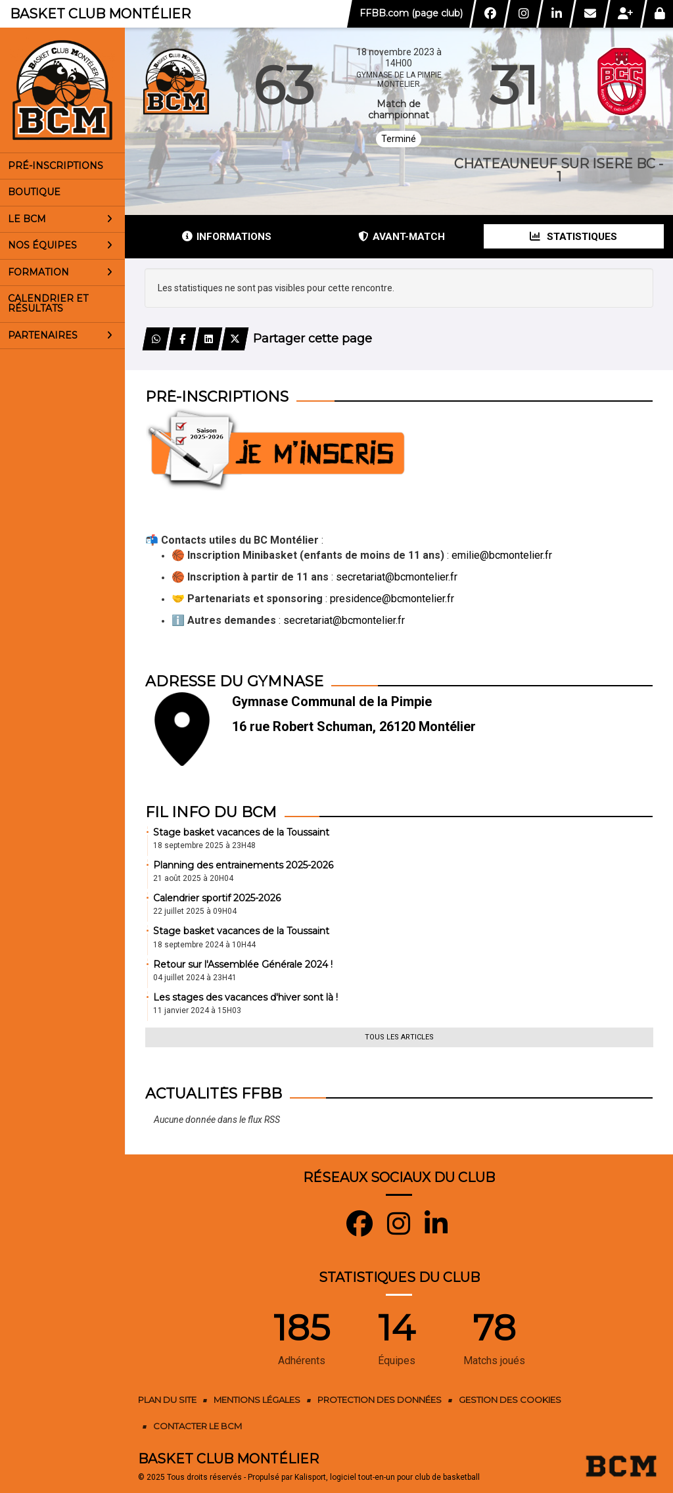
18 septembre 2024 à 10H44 (204, 944)
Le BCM (60, 219)
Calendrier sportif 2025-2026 (217, 898)
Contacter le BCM (197, 1426)
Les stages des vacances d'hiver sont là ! (245, 997)
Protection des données (379, 1399)
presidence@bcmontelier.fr (392, 598)
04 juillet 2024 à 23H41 (195, 977)
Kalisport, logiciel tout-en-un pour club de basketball (387, 1477)
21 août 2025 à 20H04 (193, 878)
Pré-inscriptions (55, 166)
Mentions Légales (257, 1399)
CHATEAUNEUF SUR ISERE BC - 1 (558, 170)
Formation (60, 272)
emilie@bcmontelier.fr (502, 555)
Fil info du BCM (211, 812)
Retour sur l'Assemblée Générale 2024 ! (243, 964)
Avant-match (401, 237)
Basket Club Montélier (100, 14)
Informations (226, 237)
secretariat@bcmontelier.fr (396, 577)
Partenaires (60, 335)
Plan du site (167, 1399)
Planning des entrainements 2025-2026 (243, 865)
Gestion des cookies (510, 1399)
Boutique (34, 192)
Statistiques (573, 237)
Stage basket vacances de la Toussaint (241, 832)
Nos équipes (60, 245)
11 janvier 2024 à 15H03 (197, 1010)
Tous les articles (399, 1037)
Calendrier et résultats (48, 303)
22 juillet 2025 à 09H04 (195, 911)
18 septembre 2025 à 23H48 (204, 845)
